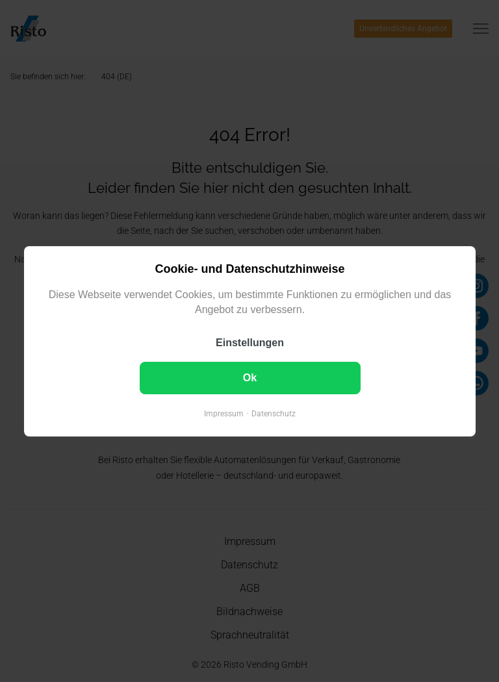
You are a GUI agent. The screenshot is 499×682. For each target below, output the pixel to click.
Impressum (224, 413)
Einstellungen (250, 341)
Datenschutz (273, 413)
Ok (249, 377)
